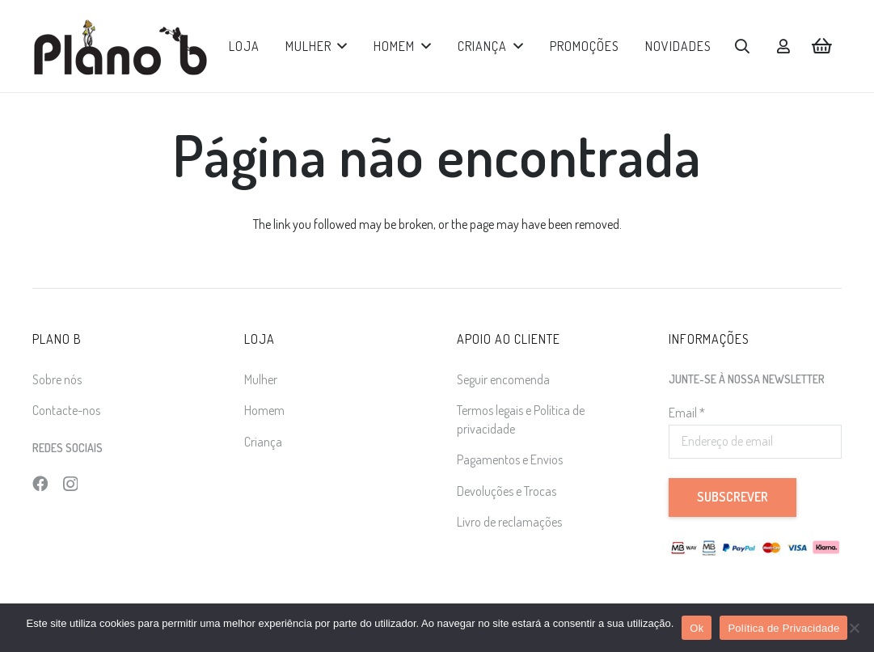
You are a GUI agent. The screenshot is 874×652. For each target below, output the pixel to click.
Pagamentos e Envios (510, 459)
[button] (339, 46)
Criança (263, 442)
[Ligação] (783, 46)
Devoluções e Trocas (506, 491)
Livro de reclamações (509, 522)
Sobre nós (57, 379)
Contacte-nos (66, 410)
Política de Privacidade (783, 628)
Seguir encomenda (503, 379)
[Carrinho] (822, 46)
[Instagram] (70, 484)
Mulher (260, 379)
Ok (696, 628)
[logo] (120, 46)
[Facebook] (40, 483)
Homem (264, 410)
